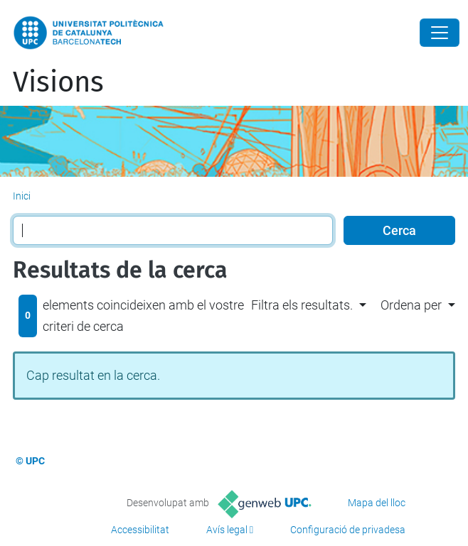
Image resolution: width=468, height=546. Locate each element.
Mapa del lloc (376, 502)
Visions (58, 82)
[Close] (439, 32)
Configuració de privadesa (347, 529)
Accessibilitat (140, 529)
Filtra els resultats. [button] (302, 304)
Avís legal (227, 529)
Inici (22, 196)
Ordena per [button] (411, 304)
